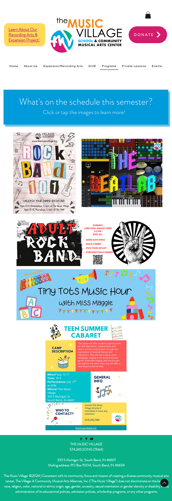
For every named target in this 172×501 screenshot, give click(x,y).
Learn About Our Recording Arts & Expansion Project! (23, 34)
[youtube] (91, 439)
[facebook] (81, 439)
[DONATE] (148, 34)
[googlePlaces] (86, 439)
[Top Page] (164, 483)
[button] (148, 15)
